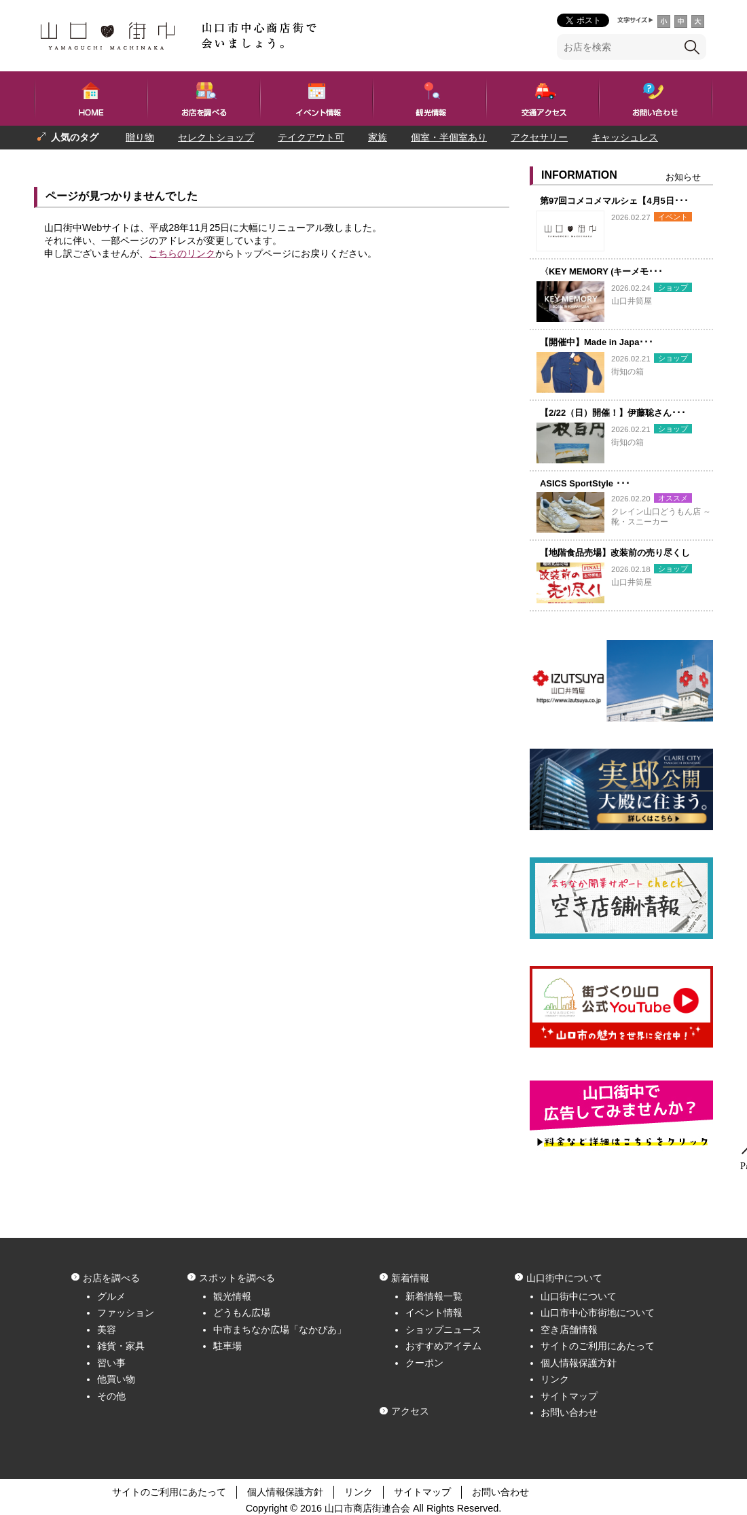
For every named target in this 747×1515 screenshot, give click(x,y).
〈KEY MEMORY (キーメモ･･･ (601, 271)
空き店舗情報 (569, 1329)
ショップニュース (443, 1329)
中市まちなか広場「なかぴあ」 (279, 1329)
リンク (555, 1379)
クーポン (424, 1362)
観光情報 (232, 1296)
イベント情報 (433, 1312)
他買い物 (116, 1379)
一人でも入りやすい (151, 161)
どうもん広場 (241, 1312)
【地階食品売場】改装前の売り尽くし (615, 553)
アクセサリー (539, 137)
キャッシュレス (624, 137)
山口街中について (579, 1296)
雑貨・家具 (121, 1345)
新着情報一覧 (433, 1296)
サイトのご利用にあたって (598, 1345)
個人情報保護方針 (579, 1362)
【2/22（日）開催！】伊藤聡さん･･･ (613, 413)
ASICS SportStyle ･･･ (585, 483)
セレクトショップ (216, 137)
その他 (111, 1396)
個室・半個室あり (449, 137)
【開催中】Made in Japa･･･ (596, 342)
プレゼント (61, 161)
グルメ (111, 1296)
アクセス (410, 1411)
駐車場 (227, 1345)
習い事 (111, 1362)
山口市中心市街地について (598, 1312)
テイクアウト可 (311, 137)
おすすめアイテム (443, 1345)
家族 (377, 137)
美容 (106, 1329)
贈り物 (140, 137)
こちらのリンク (182, 253)
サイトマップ (569, 1396)
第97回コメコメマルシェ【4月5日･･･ (614, 201)
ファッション (125, 1312)
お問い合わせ (569, 1412)
